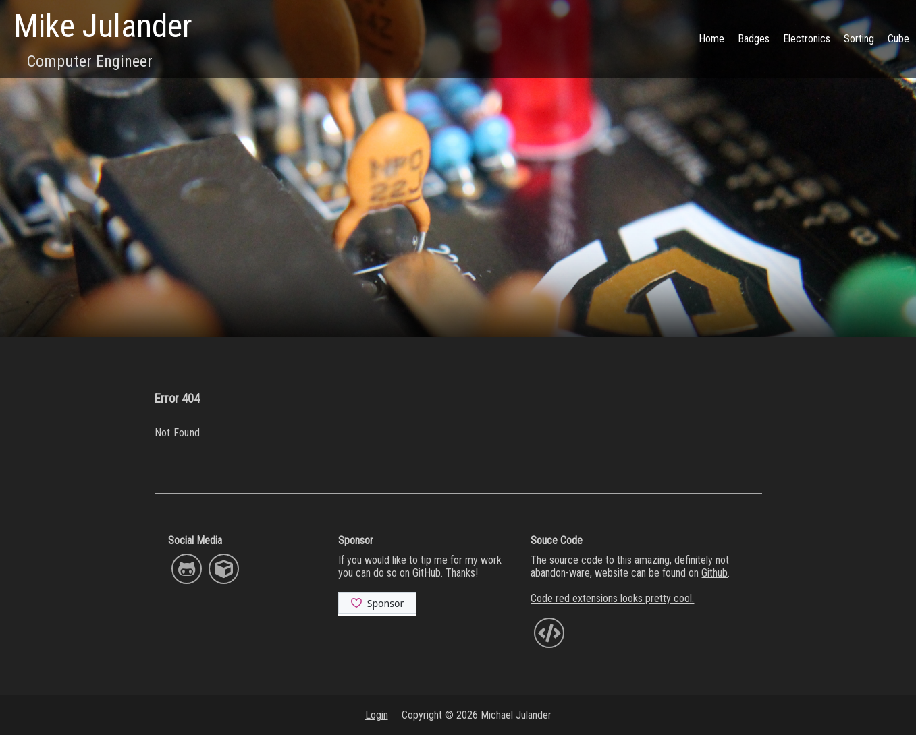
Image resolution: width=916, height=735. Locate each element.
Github (714, 572)
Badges (754, 38)
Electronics (806, 38)
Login (376, 715)
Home (711, 38)
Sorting (859, 38)
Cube (898, 38)
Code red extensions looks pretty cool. (612, 598)
